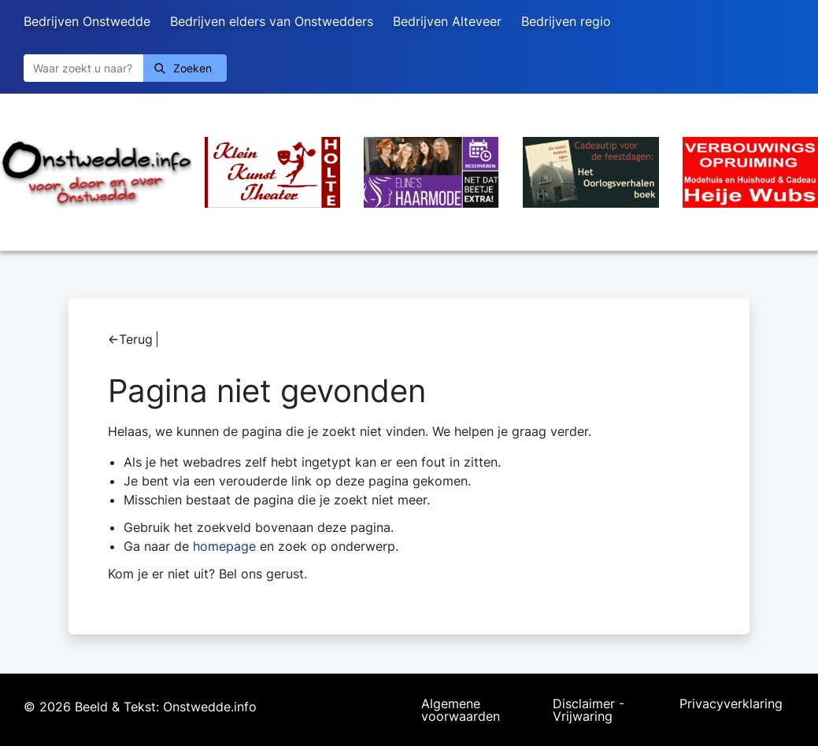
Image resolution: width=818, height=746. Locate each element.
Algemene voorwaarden (460, 709)
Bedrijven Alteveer (447, 21)
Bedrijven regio (566, 21)
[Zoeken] (83, 68)
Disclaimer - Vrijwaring (588, 709)
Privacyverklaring (731, 704)
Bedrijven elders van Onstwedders (271, 21)
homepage (224, 546)
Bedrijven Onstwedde (87, 21)
